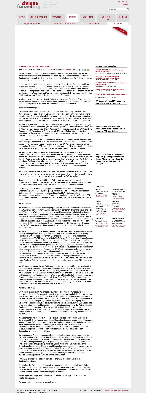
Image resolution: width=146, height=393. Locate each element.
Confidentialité (123, 390)
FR (123, 2)
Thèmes (72, 17)
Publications (87, 17)
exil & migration (94, 23)
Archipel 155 (70, 70)
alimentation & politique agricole (64, 23)
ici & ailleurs (118, 23)
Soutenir (123, 17)
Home (22, 17)
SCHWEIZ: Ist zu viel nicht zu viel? (35, 66)
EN (127, 2)
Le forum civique (106, 18)
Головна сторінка (38, 17)
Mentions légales (111, 390)
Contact (125, 5)
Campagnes (57, 17)
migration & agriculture (32, 23)
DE (119, 2)
